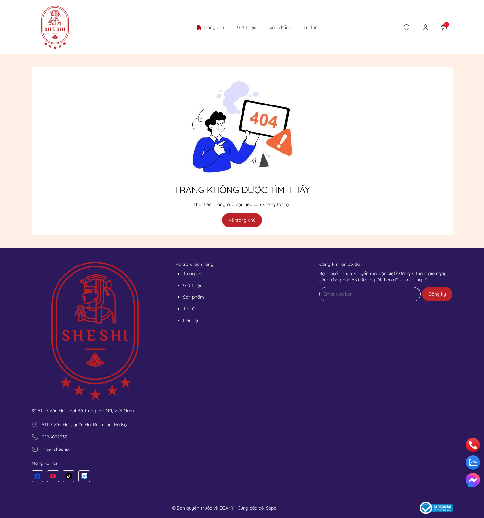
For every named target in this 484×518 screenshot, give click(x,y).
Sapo (271, 508)
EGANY (226, 508)
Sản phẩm (193, 297)
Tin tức (190, 309)
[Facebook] (37, 476)
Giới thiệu (192, 285)
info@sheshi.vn (57, 449)
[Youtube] (53, 476)
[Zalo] (84, 476)
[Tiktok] (68, 476)
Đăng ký (437, 294)
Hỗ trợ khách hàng (194, 264)
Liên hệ (190, 320)
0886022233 (54, 437)
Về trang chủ (242, 220)
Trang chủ (193, 274)
